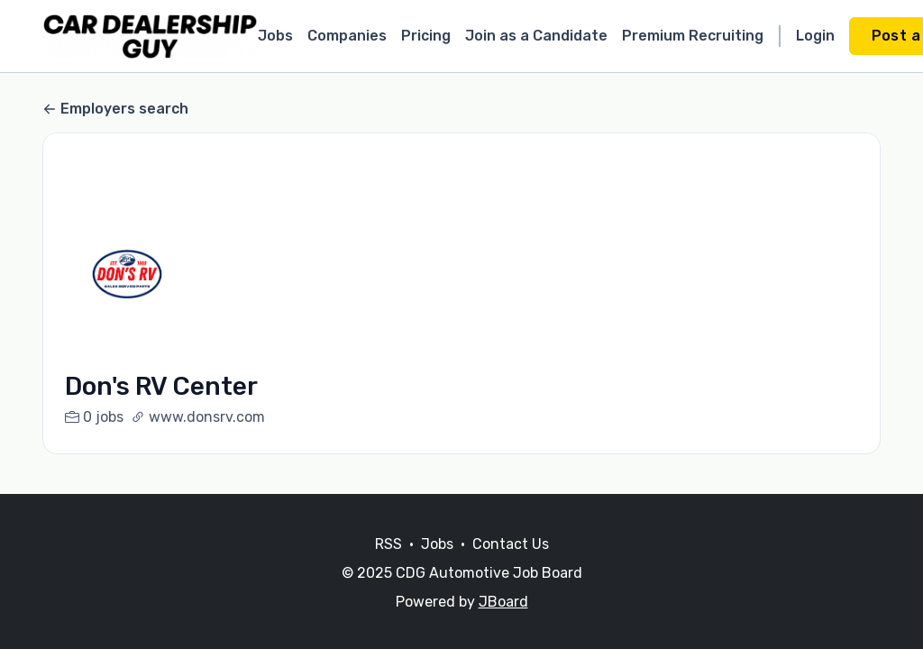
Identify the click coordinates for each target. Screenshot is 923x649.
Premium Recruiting (692, 35)
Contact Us (510, 544)
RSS (388, 544)
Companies (347, 35)
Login (815, 35)
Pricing (426, 35)
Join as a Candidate (536, 35)
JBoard (503, 601)
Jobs (275, 35)
